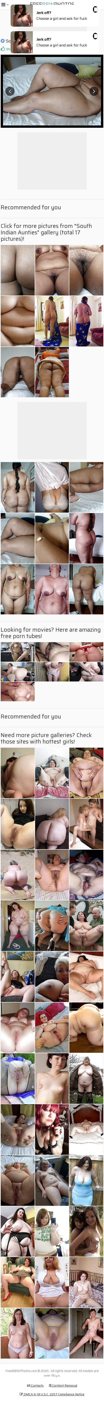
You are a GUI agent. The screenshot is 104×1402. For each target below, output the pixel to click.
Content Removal (63, 1385)
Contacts (35, 1385)
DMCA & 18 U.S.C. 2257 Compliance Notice (52, 1394)
